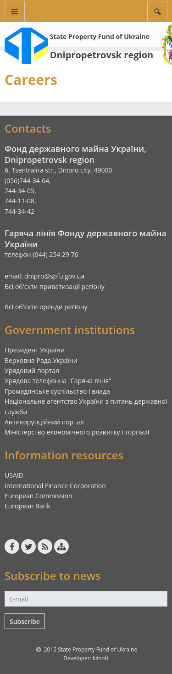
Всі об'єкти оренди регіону (46, 306)
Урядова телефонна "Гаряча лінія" (58, 380)
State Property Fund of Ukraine (100, 36)
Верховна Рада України (41, 360)
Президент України (35, 349)
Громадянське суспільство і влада (57, 391)
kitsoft (101, 658)
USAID (14, 475)
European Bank (27, 505)
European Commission (38, 495)
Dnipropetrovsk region (102, 55)
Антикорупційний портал (44, 422)
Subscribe (25, 621)
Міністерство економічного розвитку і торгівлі (77, 432)
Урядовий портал (32, 370)
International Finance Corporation (55, 485)
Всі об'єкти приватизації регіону (55, 286)
